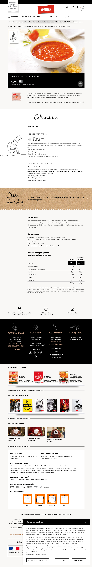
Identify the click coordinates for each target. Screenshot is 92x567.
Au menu (13, 479)
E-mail (56, 351)
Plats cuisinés (14, 468)
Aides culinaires (18, 26)
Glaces (28, 470)
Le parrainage (14, 458)
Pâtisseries (46, 470)
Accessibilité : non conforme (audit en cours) (22, 523)
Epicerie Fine (14, 472)
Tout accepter (79, 560)
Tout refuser (62, 560)
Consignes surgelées (55, 456)
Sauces (27, 26)
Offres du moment (16, 466)
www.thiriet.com (60, 528)
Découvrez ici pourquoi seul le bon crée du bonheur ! (16, 339)
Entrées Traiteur (35, 466)
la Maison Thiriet (16, 333)
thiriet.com (17, 519)
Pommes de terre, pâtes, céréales (65, 468)
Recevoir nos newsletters (35, 390)
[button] (73, 7)
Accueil (10, 26)
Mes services (54, 17)
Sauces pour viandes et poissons (42, 26)
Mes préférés (66, 17)
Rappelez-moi (56, 348)
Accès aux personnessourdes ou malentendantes (56, 355)
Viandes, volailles (41, 468)
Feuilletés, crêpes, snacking (49, 466)
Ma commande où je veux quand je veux (36, 344)
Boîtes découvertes (26, 472)
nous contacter (56, 333)
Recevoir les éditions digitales (17, 390)
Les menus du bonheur (30, 17)
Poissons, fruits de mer (27, 468)
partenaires (74, 528)
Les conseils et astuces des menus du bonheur (32, 479)
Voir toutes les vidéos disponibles (18, 446)
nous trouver (36, 333)
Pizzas (62, 466)
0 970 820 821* (56, 339)
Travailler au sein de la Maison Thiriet (76, 338)
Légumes (51, 468)
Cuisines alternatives (70, 470)
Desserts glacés (37, 470)
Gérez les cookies (17, 521)
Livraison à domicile (70, 456)
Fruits (23, 470)
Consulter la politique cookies (36, 554)
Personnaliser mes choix (37, 560)
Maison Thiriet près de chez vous (36, 338)
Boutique (36, 472)
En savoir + (47, 487)
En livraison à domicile (17, 456)
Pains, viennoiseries (57, 470)
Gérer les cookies (79, 546)
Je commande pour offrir (49, 458)
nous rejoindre (75, 333)
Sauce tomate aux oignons (62, 26)
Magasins (44, 456)
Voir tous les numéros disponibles (18, 418)
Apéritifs (26, 466)
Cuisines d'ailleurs (70, 466)
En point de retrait (31, 456)
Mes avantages (79, 17)
